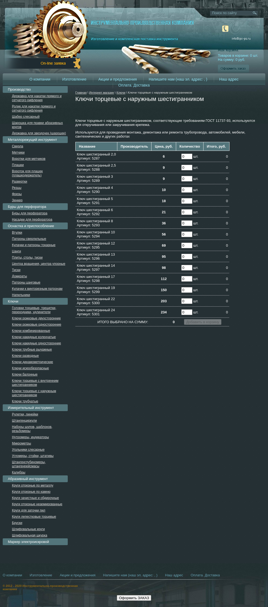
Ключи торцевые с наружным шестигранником (34, 393)
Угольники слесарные (28, 450)
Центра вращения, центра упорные (38, 264)
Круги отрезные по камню (31, 492)
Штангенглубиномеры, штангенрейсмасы (29, 464)
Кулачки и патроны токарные (34, 245)
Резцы (16, 188)
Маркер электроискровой (28, 542)
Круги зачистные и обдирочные (35, 498)
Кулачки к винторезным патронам (37, 289)
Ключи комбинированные (31, 331)
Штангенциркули (24, 420)
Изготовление (74, 79)
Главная (81, 92)
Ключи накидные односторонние (36, 343)
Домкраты (19, 276)
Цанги (16, 251)
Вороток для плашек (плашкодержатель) (27, 173)
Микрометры (21, 443)
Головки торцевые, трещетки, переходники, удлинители (34, 310)
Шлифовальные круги (28, 529)
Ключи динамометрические (32, 362)
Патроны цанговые (26, 282)
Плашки (18, 165)
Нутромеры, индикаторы (30, 437)
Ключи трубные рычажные (32, 349)
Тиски (16, 270)
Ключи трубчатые (25, 401)
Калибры (18, 472)
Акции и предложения (117, 79)
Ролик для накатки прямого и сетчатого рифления (34, 108)
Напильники (21, 295)
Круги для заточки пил (28, 510)
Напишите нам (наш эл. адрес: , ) (178, 79)
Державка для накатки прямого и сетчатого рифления (37, 98)
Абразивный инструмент (28, 479)
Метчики (18, 152)
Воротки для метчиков (29, 159)
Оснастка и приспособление (31, 226)
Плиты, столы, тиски (27, 257)
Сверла (17, 146)
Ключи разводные (25, 356)
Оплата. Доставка (134, 85)
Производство (19, 89)
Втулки (17, 232)
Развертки (19, 181)
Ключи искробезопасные (30, 368)
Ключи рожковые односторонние (36, 324)
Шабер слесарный (26, 117)
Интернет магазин (101, 92)
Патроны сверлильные (29, 239)
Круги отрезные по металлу (32, 485)
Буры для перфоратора (27, 207)
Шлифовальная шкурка (29, 535)
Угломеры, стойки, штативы (33, 456)
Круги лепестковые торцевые (34, 517)
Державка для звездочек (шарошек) (39, 133)
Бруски (17, 523)
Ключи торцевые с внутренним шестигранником (35, 383)
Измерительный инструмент (31, 408)
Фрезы (17, 194)
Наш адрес (229, 79)
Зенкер (17, 200)
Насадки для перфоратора (32, 219)
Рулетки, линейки (25, 414)
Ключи (121, 92)
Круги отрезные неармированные (37, 504)
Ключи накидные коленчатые (34, 337)
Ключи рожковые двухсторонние (36, 318)
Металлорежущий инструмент (32, 140)
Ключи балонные (25, 374)
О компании (40, 79)
